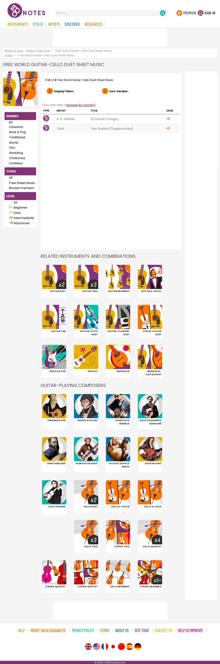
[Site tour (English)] (88, 646)
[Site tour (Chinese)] (121, 646)
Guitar (9, 55)
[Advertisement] (110, 37)
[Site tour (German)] (138, 646)
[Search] (163, 13)
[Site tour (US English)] (96, 646)
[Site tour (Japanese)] (113, 646)
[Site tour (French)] (105, 646)
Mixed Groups (14, 51)
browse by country (80, 105)
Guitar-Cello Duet (38, 51)
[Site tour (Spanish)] (129, 646)
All (10, 122)
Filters (64, 91)
